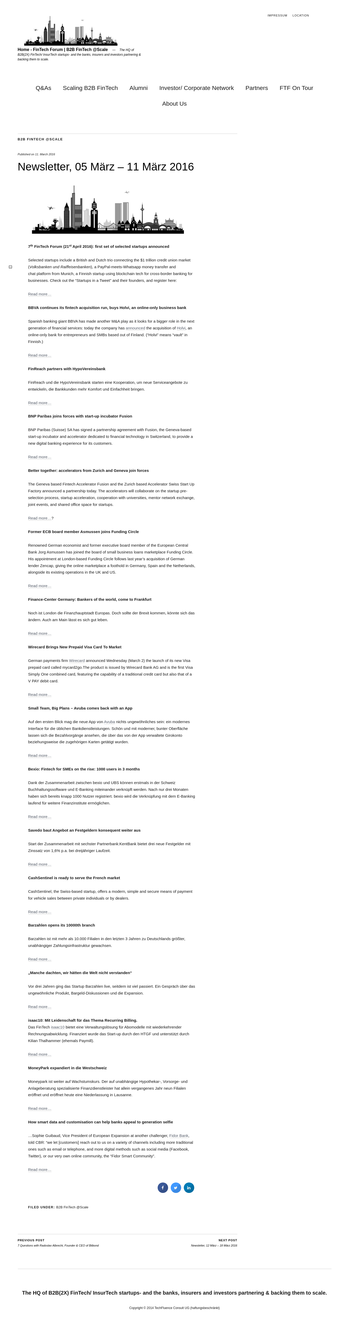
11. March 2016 (45, 154)
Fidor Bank (178, 1135)
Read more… (40, 294)
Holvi (181, 328)
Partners (256, 87)
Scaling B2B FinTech (90, 87)
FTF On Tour (296, 87)
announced (135, 328)
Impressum (277, 15)
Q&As (44, 87)
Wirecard (77, 660)
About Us (174, 103)
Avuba (109, 721)
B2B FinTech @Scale (40, 139)
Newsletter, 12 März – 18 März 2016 (214, 1242)
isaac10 (58, 1027)
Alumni (138, 87)
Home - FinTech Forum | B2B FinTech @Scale (63, 49)
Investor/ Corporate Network (196, 87)
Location (301, 15)
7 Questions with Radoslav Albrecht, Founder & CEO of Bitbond (58, 1242)
